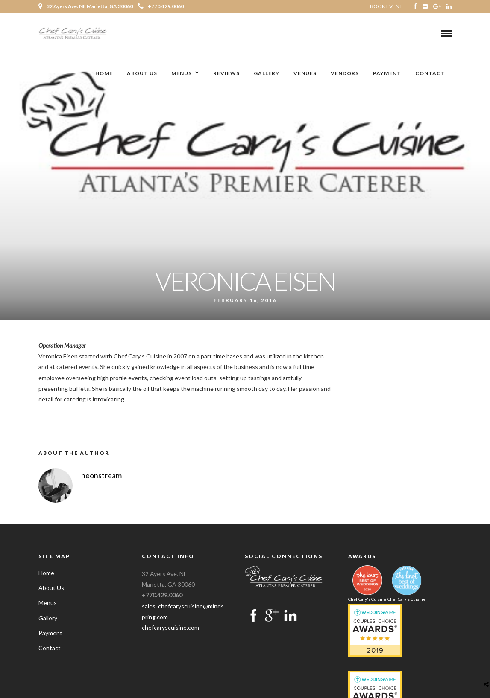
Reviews (226, 73)
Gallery (266, 73)
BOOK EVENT (386, 6)
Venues (305, 73)
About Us (142, 73)
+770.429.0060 (161, 6)
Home (104, 73)
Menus (181, 73)
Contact (430, 73)
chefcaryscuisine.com (170, 627)
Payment (387, 73)
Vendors (345, 73)
